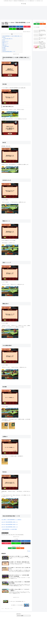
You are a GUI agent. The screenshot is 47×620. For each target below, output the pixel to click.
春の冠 (3, 37)
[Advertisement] (23, 13)
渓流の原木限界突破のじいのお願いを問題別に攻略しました (12, 33)
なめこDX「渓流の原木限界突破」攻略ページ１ (10, 519)
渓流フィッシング (5, 41)
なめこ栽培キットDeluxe (14, 532)
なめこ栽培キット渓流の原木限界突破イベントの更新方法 (11, 517)
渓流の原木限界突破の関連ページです (8, 49)
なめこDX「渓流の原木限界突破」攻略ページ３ (10, 524)
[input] (39, 27)
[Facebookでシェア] (8, 27)
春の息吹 (3, 35)
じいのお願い (8, 532)
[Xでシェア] (4, 27)
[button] (28, 27)
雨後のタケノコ (5, 40)
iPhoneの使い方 (4, 532)
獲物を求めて (4, 42)
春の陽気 (3, 45)
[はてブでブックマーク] (13, 27)
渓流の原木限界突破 (20, 532)
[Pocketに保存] (18, 27)
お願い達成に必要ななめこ (8, 36)
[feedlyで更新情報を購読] (15, 546)
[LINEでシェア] (23, 27)
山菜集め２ (4, 46)
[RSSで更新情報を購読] (17, 546)
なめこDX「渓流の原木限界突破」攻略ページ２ (10, 522)
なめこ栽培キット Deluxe (5, 530)
